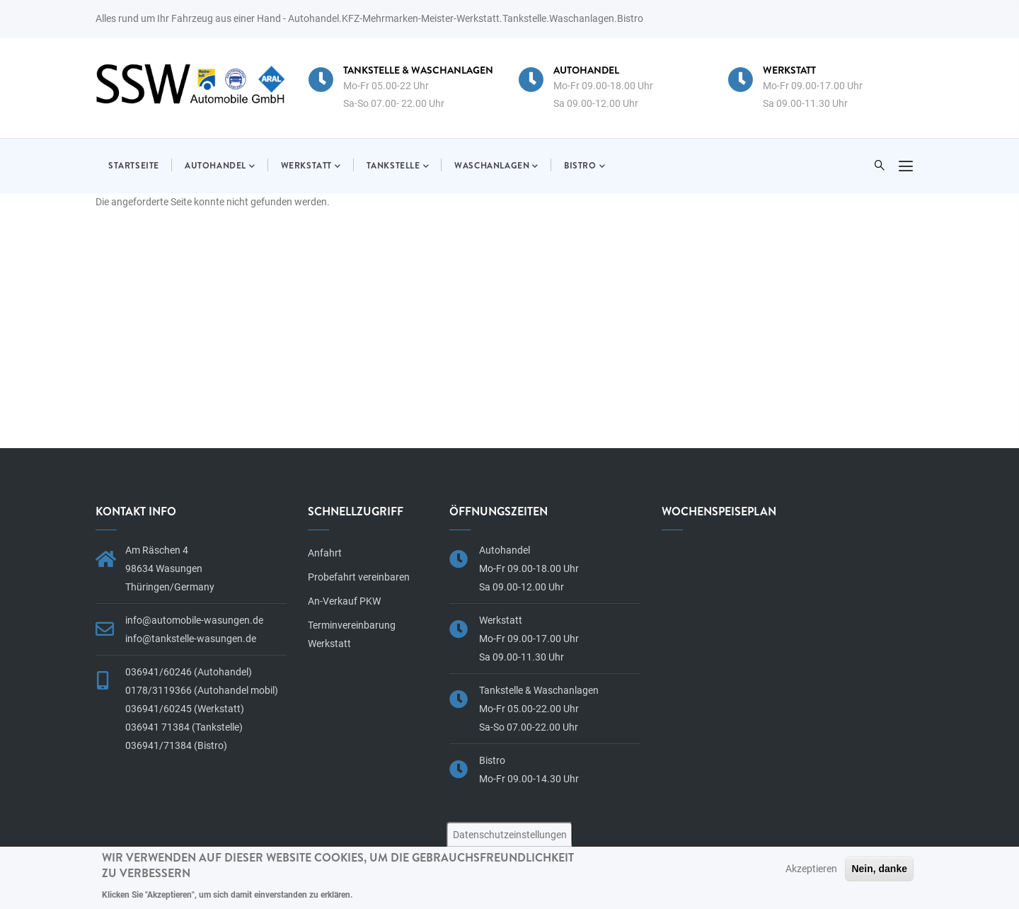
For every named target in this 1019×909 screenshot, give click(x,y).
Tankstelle (398, 166)
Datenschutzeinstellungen (510, 834)
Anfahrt (325, 553)
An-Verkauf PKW (344, 601)
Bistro (584, 166)
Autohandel (220, 166)
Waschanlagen (496, 166)
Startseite (133, 165)
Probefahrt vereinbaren (359, 577)
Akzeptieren (811, 868)
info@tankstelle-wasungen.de (190, 638)
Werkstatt (311, 166)
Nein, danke (879, 868)
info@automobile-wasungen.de (194, 620)
